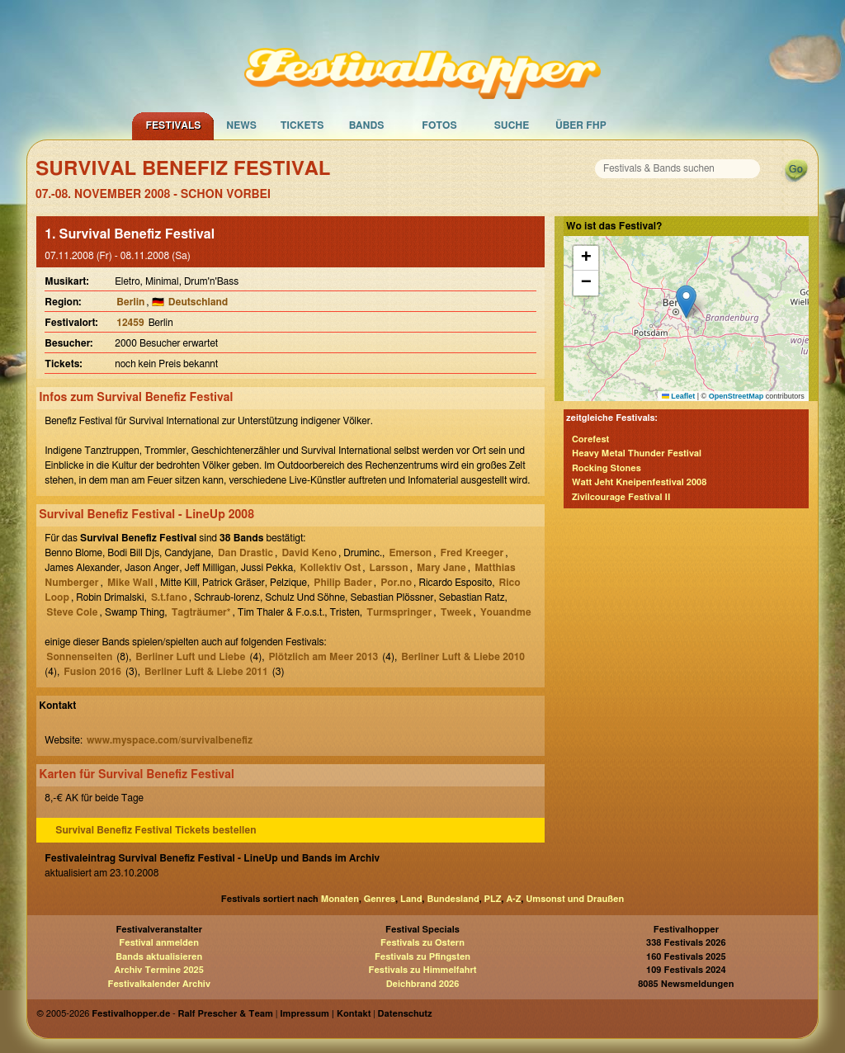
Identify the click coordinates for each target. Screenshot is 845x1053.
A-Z (513, 899)
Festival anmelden (159, 942)
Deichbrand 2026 (423, 984)
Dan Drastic (245, 553)
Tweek (456, 612)
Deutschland (198, 302)
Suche (512, 125)
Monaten (340, 899)
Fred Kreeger (472, 553)
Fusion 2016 (92, 672)
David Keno (309, 553)
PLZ (493, 899)
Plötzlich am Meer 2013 (324, 657)
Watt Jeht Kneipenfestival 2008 (639, 482)
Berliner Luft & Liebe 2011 (206, 672)
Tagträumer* (201, 612)
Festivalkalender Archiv (158, 984)
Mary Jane (441, 568)
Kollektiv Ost (330, 568)
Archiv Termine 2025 (159, 970)
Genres (379, 899)
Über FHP (581, 125)
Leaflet (679, 396)
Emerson (410, 553)
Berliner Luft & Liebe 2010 (463, 657)
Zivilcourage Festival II (621, 497)
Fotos (439, 125)
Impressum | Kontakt (325, 1013)
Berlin (130, 302)
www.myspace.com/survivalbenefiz (170, 740)
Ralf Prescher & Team (225, 1013)
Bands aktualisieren (159, 956)
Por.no (396, 583)
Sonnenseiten (79, 657)
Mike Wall (130, 583)
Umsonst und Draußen (575, 899)
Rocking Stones (606, 468)
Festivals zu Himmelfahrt (422, 970)
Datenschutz (405, 1013)
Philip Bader (343, 583)
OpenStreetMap (736, 396)
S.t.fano (169, 597)
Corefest (590, 439)
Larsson (389, 568)
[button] (686, 302)
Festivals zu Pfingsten (422, 956)
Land (411, 899)
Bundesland (453, 899)
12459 (130, 323)
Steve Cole (71, 612)
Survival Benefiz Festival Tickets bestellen (155, 830)
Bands (367, 125)
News (241, 125)
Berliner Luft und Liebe (190, 657)
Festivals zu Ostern (422, 942)
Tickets (302, 125)
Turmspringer (399, 612)
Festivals (173, 125)
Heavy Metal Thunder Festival (636, 453)
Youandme (505, 612)
